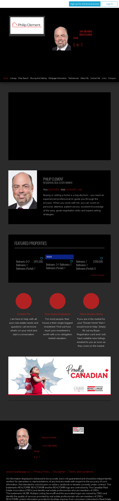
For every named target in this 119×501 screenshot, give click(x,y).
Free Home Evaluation (57, 314)
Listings (13, 78)
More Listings (97, 275)
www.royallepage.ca (18, 472)
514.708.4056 (86, 31)
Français (112, 78)
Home (5, 78)
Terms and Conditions (81, 472)
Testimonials (73, 78)
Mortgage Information (57, 78)
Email (75, 37)
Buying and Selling (38, 78)
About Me (84, 78)
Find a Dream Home (91, 314)
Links (104, 78)
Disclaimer (59, 472)
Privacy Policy (42, 472)
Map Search (23, 78)
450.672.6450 (85, 34)
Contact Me (95, 78)
